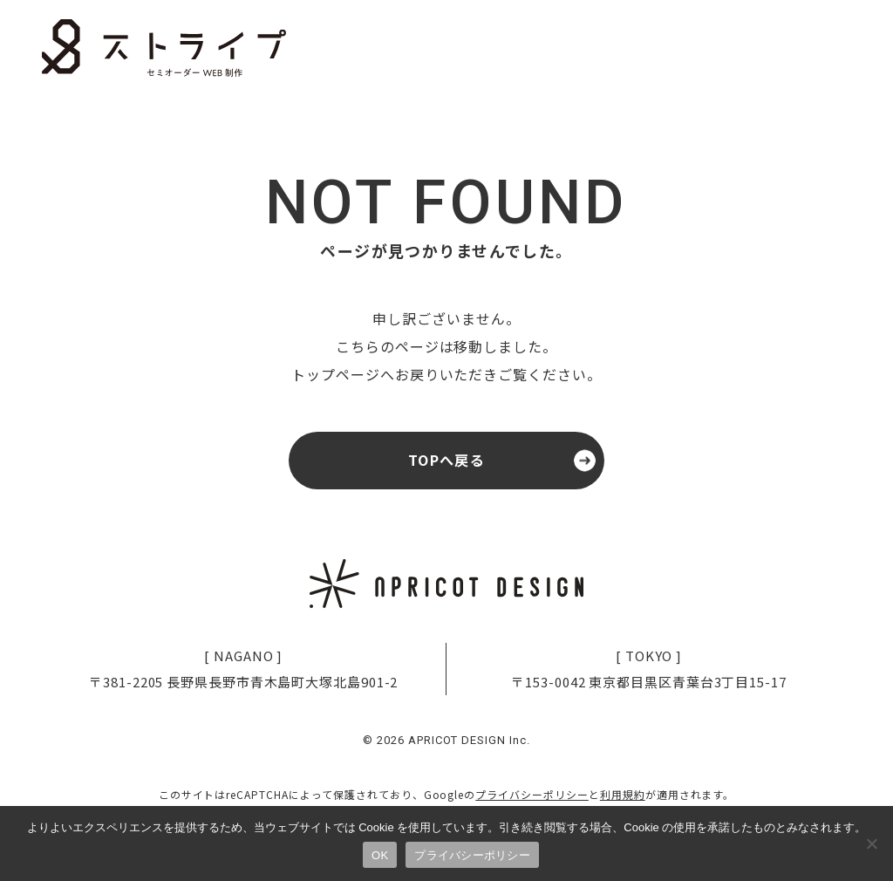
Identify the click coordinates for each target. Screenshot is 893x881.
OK (380, 855)
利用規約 (622, 802)
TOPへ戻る (446, 464)
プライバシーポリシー (532, 802)
